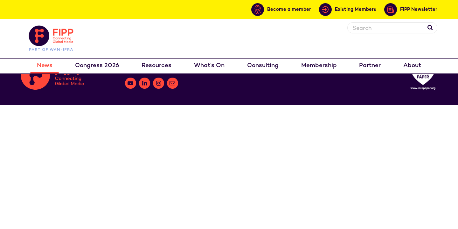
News (44, 65)
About (412, 65)
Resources (156, 65)
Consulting (263, 65)
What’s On (209, 65)
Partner (370, 65)
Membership (319, 65)
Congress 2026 (97, 65)
